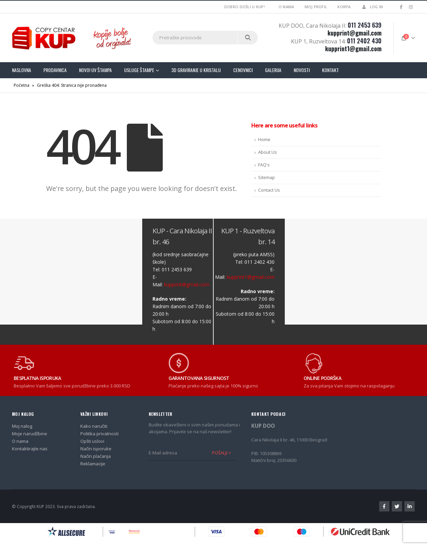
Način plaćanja (95, 456)
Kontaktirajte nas (30, 449)
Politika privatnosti (99, 433)
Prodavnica (55, 69)
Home (264, 139)
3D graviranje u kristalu (196, 69)
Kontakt (330, 69)
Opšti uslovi (92, 441)
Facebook (384, 506)
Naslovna (21, 69)
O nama (286, 6)
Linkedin (409, 506)
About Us (267, 152)
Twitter (397, 506)
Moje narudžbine (29, 433)
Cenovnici (243, 69)
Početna (21, 85)
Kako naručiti (93, 426)
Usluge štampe (139, 69)
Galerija (273, 69)
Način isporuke (95, 449)
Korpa (343, 6)
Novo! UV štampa (95, 69)
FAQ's (264, 165)
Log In (372, 6)
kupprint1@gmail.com (353, 48)
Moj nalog (22, 426)
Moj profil (316, 6)
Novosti (302, 69)
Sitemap (266, 177)
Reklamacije (92, 464)
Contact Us (269, 190)
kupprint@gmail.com (355, 32)
